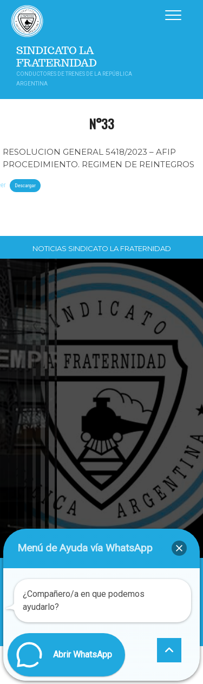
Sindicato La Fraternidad (56, 56)
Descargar (25, 185)
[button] (179, 548)
